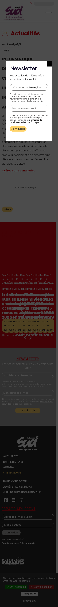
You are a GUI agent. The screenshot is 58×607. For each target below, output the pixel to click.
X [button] (49, 63)
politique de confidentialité (26, 121)
